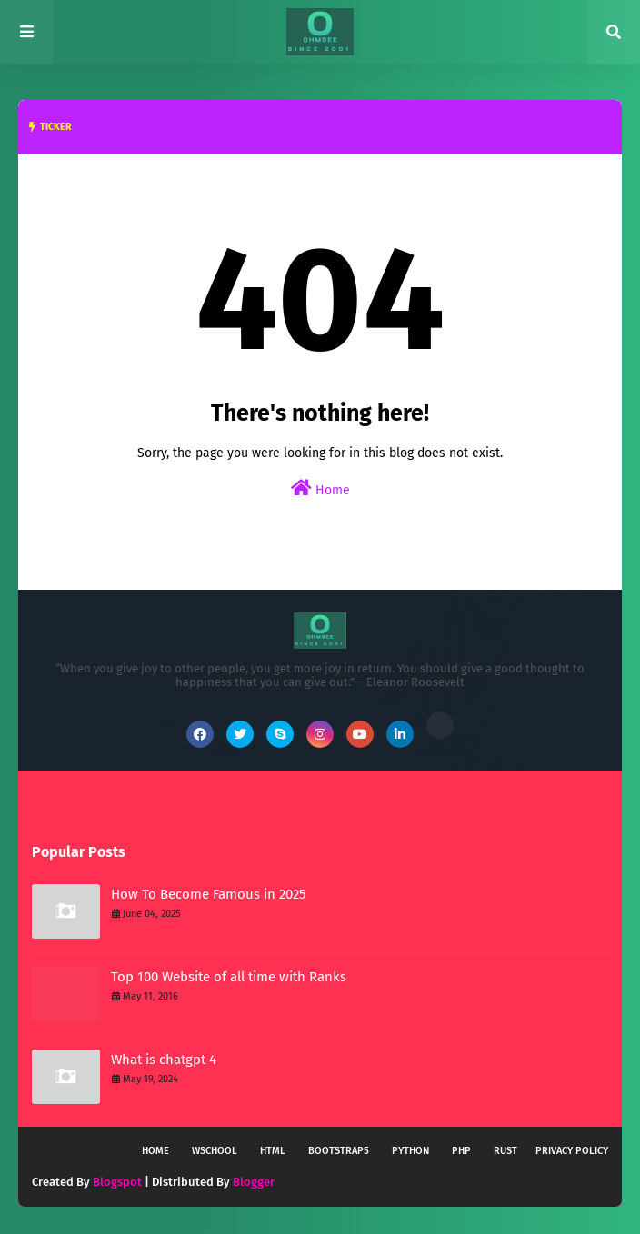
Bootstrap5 (338, 1151)
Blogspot (117, 1182)
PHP (461, 1151)
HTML (272, 1151)
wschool (214, 1151)
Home (320, 488)
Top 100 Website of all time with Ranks (228, 977)
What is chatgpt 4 (163, 1059)
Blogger (254, 1182)
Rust (505, 1151)
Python (410, 1151)
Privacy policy (571, 1151)
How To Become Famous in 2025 (208, 894)
